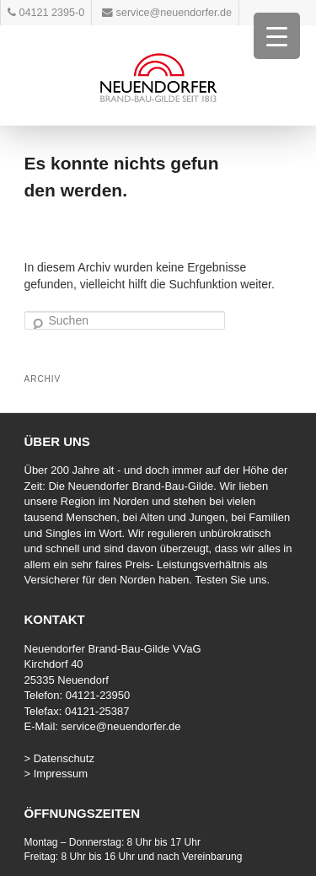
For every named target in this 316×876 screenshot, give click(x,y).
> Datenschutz (59, 758)
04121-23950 (98, 695)
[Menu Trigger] (277, 36)
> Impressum (56, 773)
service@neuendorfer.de (121, 726)
